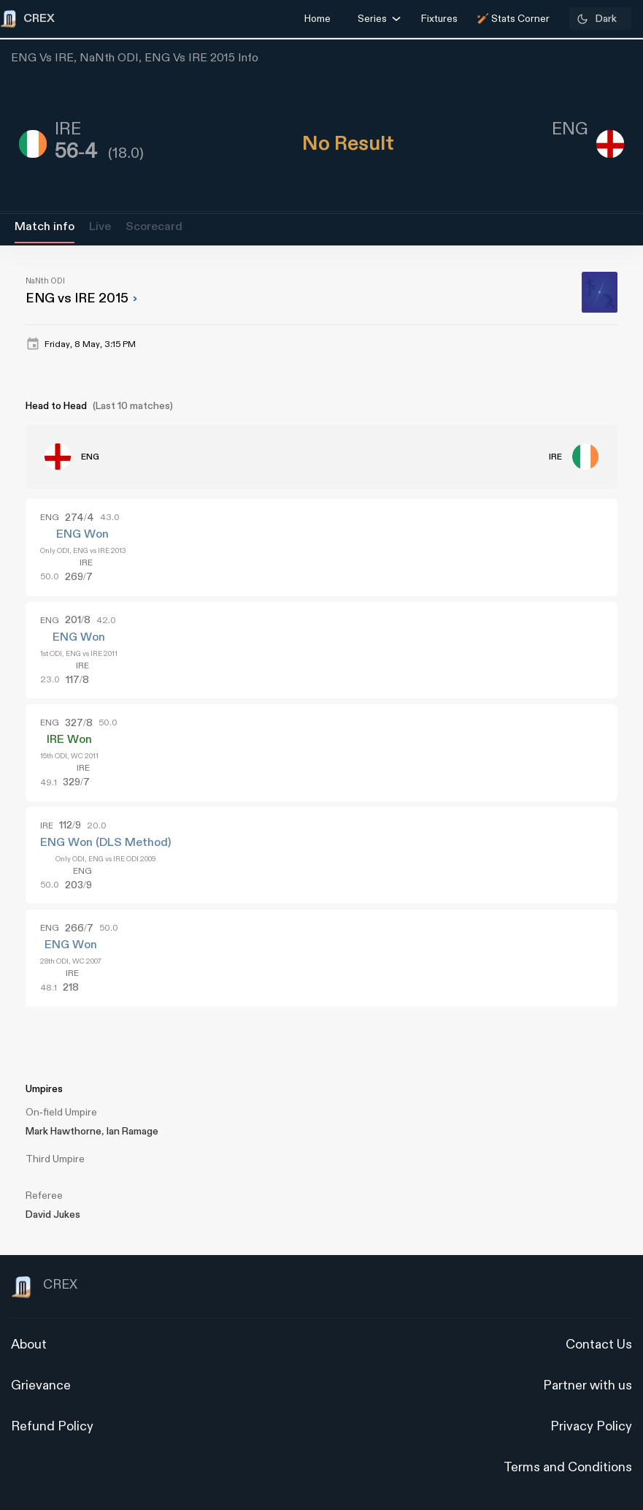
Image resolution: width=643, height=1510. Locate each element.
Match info (44, 226)
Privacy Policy (591, 1426)
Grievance (41, 1385)
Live (100, 226)
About (29, 1344)
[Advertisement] (588, 883)
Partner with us (587, 1385)
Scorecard (154, 226)
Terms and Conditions (568, 1467)
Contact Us (599, 1344)
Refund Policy (52, 1426)
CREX (44, 1287)
